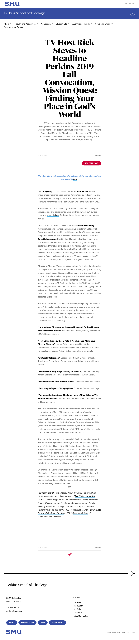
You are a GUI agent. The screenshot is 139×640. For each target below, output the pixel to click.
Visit (43, 622)
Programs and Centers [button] (14, 27)
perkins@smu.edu (14, 611)
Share (97, 155)
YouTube (77, 609)
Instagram (78, 605)
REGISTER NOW (91, 163)
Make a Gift (57, 622)
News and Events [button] (103, 24)
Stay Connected (81, 616)
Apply (12, 622)
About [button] (7, 24)
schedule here (53, 215)
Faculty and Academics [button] (25, 24)
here (75, 179)
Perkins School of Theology (24, 13)
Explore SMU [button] (130, 4)
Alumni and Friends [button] (81, 24)
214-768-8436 (12, 607)
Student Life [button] (61, 24)
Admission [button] (46, 24)
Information (27, 622)
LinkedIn (78, 612)
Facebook (78, 602)
